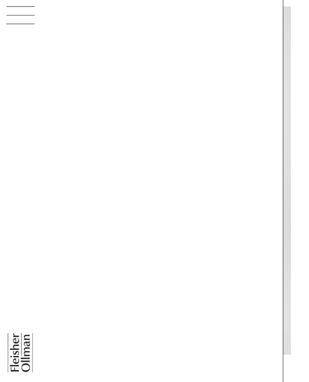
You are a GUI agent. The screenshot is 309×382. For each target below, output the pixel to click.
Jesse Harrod (77, 377)
